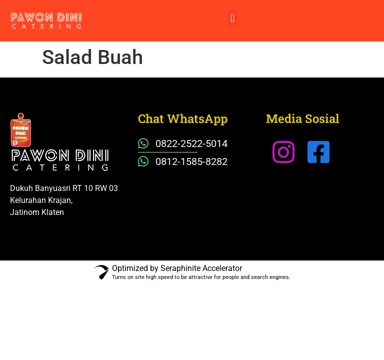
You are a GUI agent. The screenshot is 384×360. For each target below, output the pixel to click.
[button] (232, 18)
